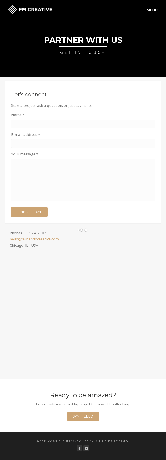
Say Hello (83, 416)
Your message (24, 154)
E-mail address (25, 134)
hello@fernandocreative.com (34, 239)
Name (17, 114)
